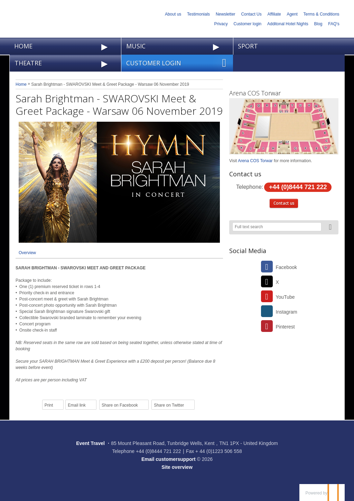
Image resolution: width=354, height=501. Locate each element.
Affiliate (274, 14)
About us (173, 14)
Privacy (220, 23)
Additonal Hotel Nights (287, 23)
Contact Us (251, 14)
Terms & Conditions (321, 14)
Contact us (284, 203)
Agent (292, 14)
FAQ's (333, 23)
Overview (27, 252)
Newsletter (225, 14)
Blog (318, 23)
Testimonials (198, 14)
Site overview (177, 467)
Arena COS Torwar (255, 93)
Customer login (248, 23)
